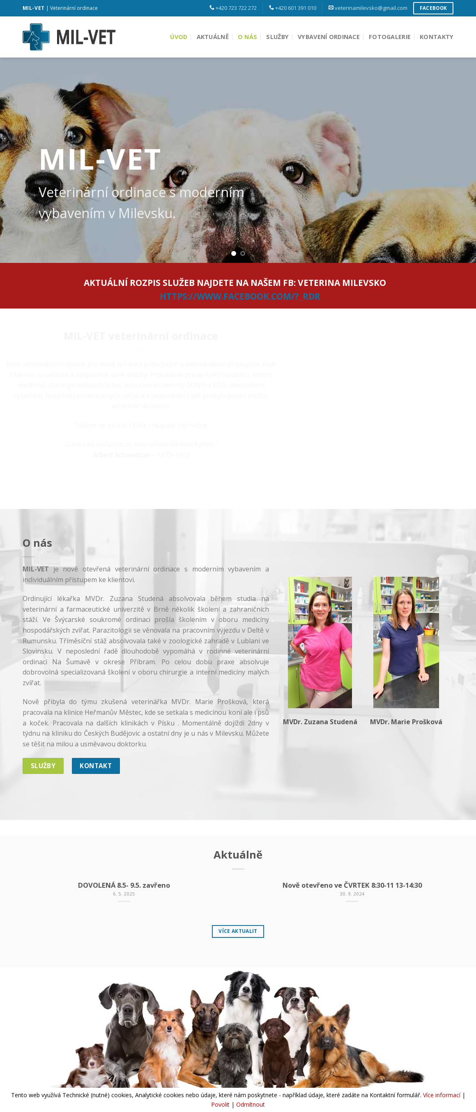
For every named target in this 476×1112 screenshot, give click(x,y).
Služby (277, 37)
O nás (247, 37)
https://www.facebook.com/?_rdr (240, 296)
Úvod (178, 37)
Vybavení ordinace (329, 37)
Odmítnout (250, 1104)
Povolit (220, 1104)
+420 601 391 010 (295, 8)
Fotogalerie (390, 37)
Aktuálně (213, 37)
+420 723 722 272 (236, 8)
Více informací (441, 1095)
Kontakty (436, 37)
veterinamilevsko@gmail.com (371, 8)
